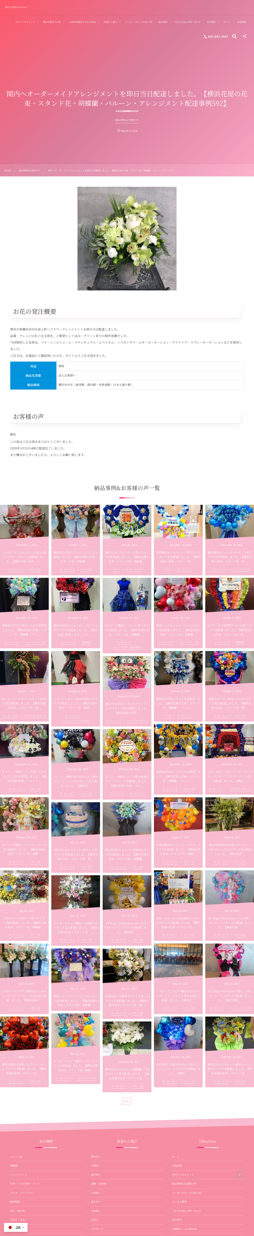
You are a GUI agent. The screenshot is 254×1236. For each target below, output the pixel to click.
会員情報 (177, 1165)
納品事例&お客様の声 (184, 1183)
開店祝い (96, 1156)
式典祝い (96, 1211)
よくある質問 (179, 1201)
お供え (94, 1220)
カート (176, 1156)
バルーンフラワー (20, 1229)
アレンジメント (18, 1175)
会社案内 (177, 1220)
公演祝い (96, 1193)
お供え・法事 (17, 1220)
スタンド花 (16, 1156)
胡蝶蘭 (14, 1165)
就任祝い (96, 1175)
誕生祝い (96, 1201)
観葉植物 (15, 1201)
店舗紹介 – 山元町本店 (184, 1229)
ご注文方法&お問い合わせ (186, 1211)
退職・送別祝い (99, 1183)
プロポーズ (97, 1229)
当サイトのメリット (183, 1175)
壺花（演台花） (19, 1211)
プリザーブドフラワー (22, 1193)
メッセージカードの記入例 (186, 1193)
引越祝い (96, 1165)
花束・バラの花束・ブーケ (25, 1183)
